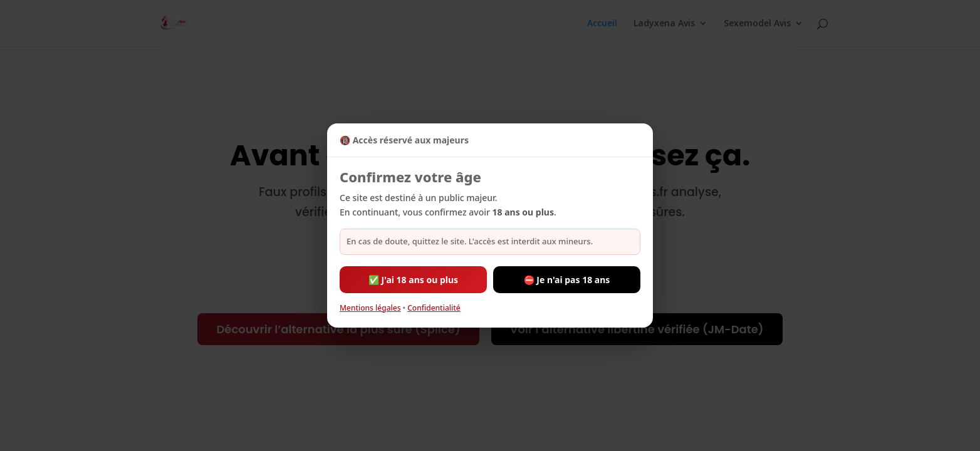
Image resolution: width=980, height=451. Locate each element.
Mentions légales (370, 308)
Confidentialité (434, 308)
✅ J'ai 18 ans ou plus (413, 280)
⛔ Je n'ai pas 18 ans (567, 280)
